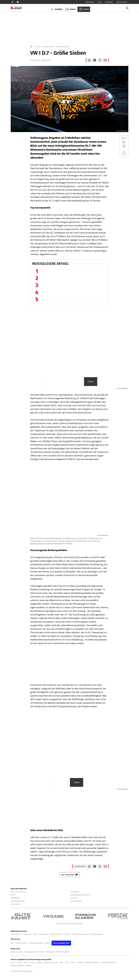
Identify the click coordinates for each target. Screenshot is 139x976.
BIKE (67, 962)
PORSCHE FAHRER (17, 966)
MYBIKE (80, 962)
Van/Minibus (15, 898)
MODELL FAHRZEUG (92, 962)
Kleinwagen (74, 892)
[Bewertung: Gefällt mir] (124, 141)
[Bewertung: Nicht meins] (124, 146)
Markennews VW (63, 47)
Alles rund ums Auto (18, 892)
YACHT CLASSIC (29, 962)
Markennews (48, 47)
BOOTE (40, 962)
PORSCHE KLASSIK (108, 962)
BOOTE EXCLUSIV (51, 962)
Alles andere (15, 904)
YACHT (19, 962)
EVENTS (29, 966)
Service (38, 47)
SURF (61, 962)
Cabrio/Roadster (76, 901)
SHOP (13, 962)
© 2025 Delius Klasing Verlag (21, 971)
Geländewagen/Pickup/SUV (80, 895)
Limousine (74, 898)
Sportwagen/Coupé (18, 901)
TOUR (73, 962)
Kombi (13, 895)
